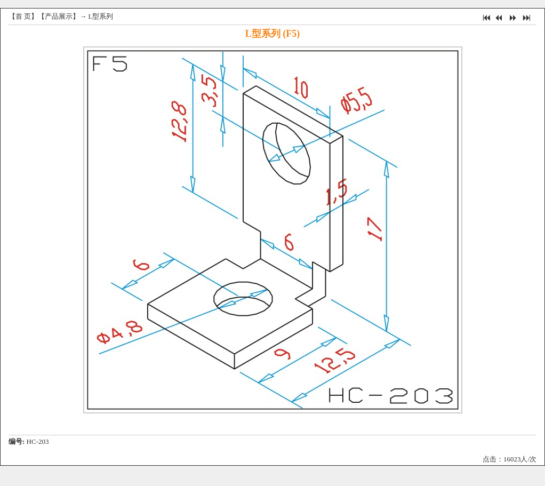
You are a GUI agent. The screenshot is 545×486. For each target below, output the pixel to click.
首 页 (23, 16)
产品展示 (59, 16)
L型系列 (101, 16)
